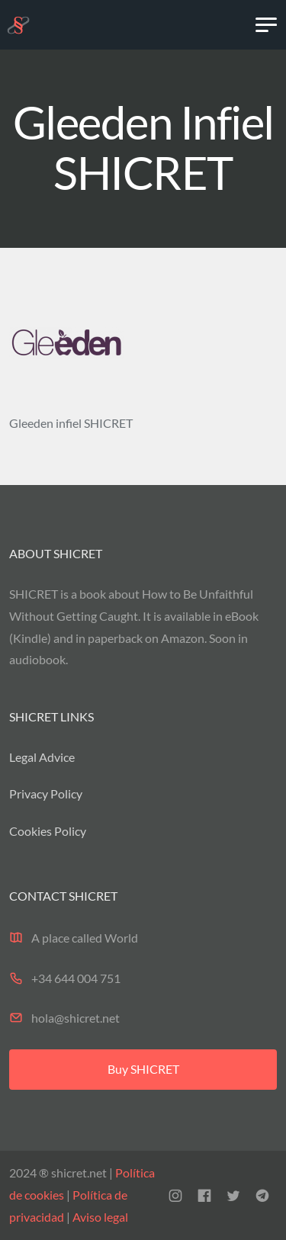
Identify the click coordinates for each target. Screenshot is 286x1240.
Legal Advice (42, 757)
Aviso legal (99, 1216)
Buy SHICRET (143, 1069)
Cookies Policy (47, 831)
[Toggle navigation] (266, 25)
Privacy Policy (45, 793)
